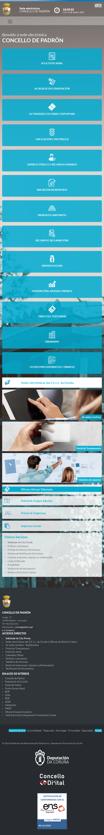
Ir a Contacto (8, 630)
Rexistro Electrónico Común (22, 572)
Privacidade (74, 730)
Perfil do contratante (18, 546)
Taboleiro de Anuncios (17, 661)
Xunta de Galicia (13, 685)
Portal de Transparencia (17, 648)
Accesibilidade (34, 730)
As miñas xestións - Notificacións (22, 645)
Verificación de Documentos (20, 668)
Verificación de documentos (21, 568)
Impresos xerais (14, 651)
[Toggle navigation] (10, 21)
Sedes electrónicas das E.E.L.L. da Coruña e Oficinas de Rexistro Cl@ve (41, 641)
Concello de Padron (15, 678)
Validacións (10, 705)
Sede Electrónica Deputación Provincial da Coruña (31, 715)
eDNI (8, 701)
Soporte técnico (17, 730)
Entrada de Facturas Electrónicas (24, 549)
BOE (7, 698)
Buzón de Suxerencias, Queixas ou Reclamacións (30, 665)
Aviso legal (61, 730)
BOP (7, 691)
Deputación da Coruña (16, 681)
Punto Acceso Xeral (15, 688)
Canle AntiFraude (16, 561)
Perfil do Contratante (16, 658)
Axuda (98, 730)
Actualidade (13, 564)
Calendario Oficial (14, 655)
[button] (98, 5)
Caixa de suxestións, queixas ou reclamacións (30, 557)
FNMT (8, 708)
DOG (7, 695)
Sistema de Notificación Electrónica (25, 553)
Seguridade (88, 730)
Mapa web (48, 730)
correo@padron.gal (24, 627)
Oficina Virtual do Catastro (18, 711)
